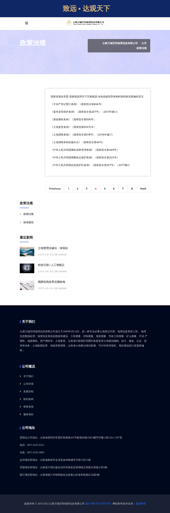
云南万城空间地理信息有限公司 (120, 43)
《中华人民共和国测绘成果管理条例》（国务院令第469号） (85, 149)
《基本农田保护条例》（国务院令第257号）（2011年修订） (85, 111)
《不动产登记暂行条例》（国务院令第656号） (77, 104)
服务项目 (28, 414)
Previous (55, 188)
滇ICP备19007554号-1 (98, 503)
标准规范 (28, 222)
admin (63, 254)
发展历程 (28, 391)
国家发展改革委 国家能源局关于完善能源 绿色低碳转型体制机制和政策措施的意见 (97, 96)
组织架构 (28, 399)
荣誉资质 (28, 406)
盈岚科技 (141, 503)
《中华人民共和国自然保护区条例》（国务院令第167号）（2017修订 (90, 165)
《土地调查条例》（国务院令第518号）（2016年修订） (82, 134)
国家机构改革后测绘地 (51, 282)
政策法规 (141, 48)
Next (143, 188)
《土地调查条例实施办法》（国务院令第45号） (78, 142)
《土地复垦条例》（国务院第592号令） (73, 127)
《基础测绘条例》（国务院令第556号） (73, 119)
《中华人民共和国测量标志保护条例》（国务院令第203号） (85, 157)
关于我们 (28, 376)
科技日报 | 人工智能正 (51, 265)
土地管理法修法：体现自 (53, 248)
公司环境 (28, 383)
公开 (144, 43)
